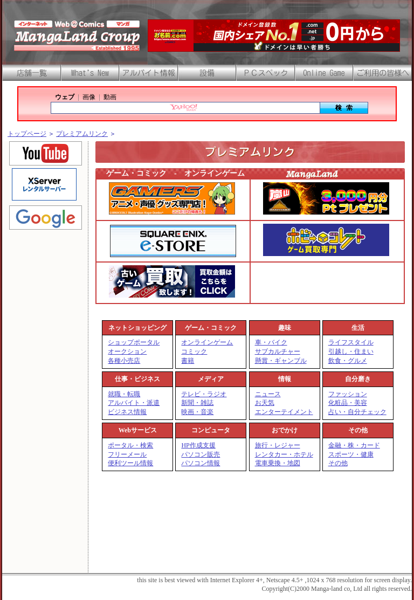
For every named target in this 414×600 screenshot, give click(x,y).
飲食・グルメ (347, 360)
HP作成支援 (198, 445)
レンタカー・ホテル (284, 454)
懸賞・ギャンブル (281, 360)
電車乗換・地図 (277, 463)
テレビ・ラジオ (203, 394)
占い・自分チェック (357, 412)
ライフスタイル (351, 342)
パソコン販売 (200, 454)
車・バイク (271, 342)
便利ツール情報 (130, 463)
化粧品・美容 (347, 402)
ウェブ (64, 97)
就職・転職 (124, 394)
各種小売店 (124, 360)
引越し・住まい (351, 351)
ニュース (268, 394)
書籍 (187, 360)
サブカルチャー (277, 351)
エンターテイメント (284, 412)
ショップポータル (134, 342)
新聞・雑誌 (197, 402)
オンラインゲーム (207, 342)
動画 (110, 97)
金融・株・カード (354, 445)
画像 (88, 97)
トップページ (27, 133)
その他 (338, 463)
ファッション (347, 394)
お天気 (264, 402)
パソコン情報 (200, 463)
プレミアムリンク (82, 133)
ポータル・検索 (130, 445)
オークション (127, 351)
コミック (194, 351)
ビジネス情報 (127, 412)
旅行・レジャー (277, 445)
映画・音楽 (197, 412)
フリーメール (127, 454)
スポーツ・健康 (351, 454)
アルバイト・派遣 (134, 402)
